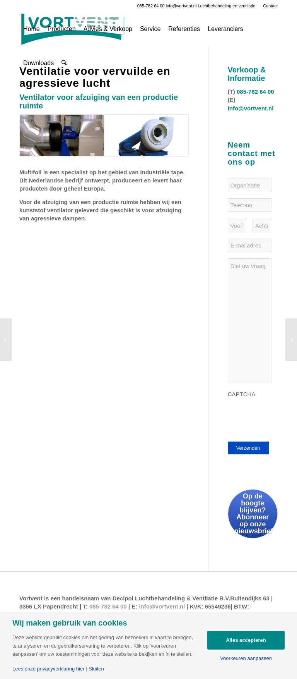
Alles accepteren (246, 640)
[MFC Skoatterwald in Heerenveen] (291, 339)
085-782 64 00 (151, 5)
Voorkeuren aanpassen (246, 658)
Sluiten (96, 668)
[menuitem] (268, 6)
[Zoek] (64, 63)
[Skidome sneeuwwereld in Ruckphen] (6, 339)
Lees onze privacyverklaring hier (48, 668)
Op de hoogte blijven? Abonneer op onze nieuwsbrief (253, 513)
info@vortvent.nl (181, 5)
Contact (270, 5)
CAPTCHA (242, 394)
